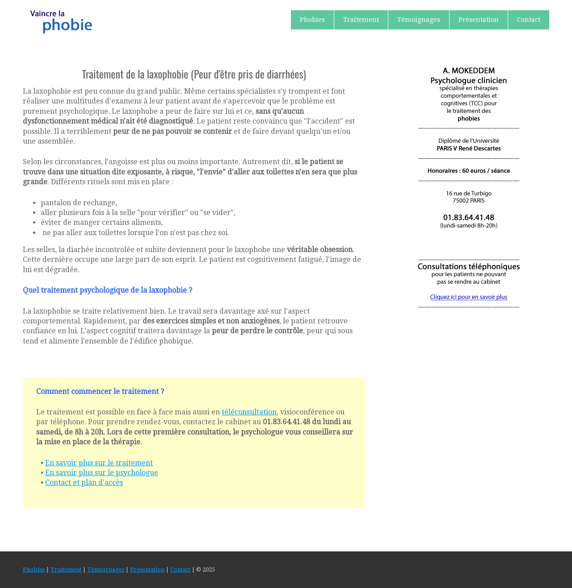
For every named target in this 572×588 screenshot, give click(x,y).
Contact (528, 19)
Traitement (361, 19)
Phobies (312, 19)
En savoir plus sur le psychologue (101, 472)
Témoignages (418, 19)
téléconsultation (249, 412)
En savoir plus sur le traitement (99, 463)
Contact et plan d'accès (84, 482)
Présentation (478, 19)
